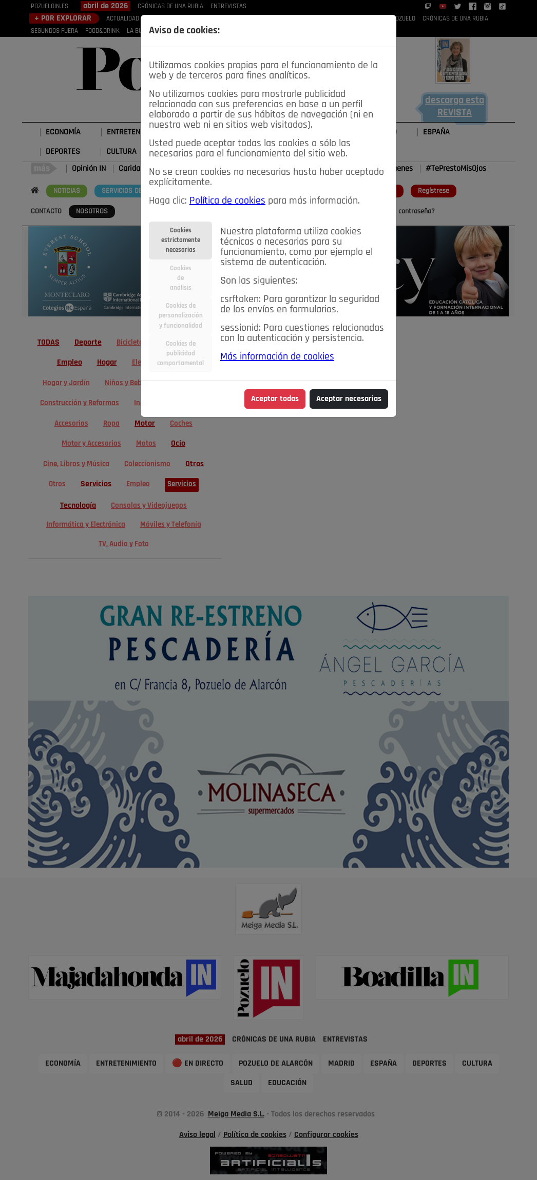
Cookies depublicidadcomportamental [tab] (180, 354)
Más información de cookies (277, 357)
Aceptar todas (275, 399)
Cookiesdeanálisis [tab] (180, 278)
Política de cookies (227, 201)
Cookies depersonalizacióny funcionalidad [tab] (181, 316)
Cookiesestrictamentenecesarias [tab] (180, 240)
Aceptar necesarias (348, 399)
